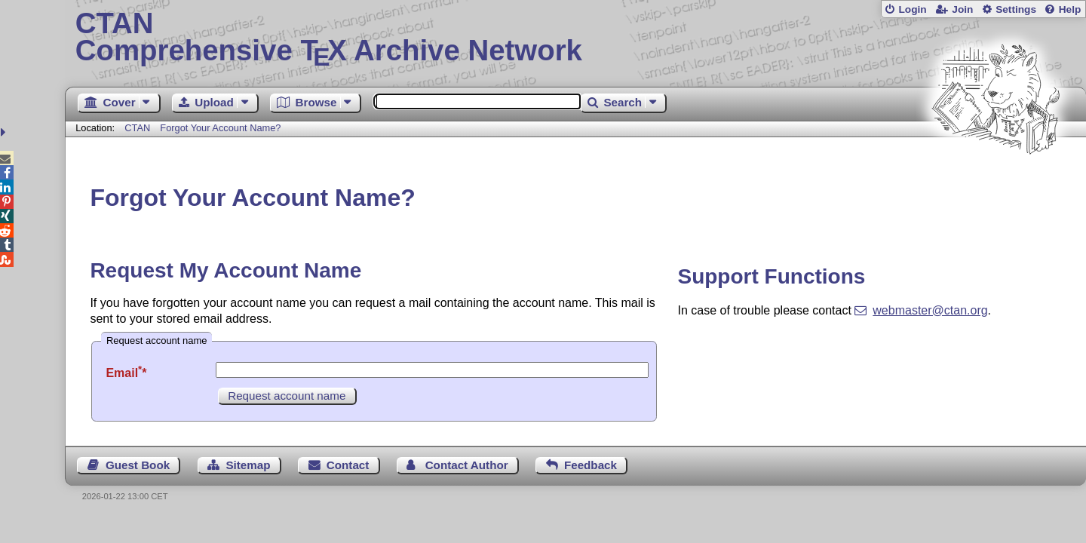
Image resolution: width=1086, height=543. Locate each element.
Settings (1016, 9)
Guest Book (138, 465)
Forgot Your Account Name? (220, 127)
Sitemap (247, 465)
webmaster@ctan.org (930, 310)
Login (912, 9)
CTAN (137, 127)
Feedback (590, 465)
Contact (348, 465)
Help (1070, 9)
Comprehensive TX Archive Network (575, 38)
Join (962, 9)
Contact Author (466, 465)
